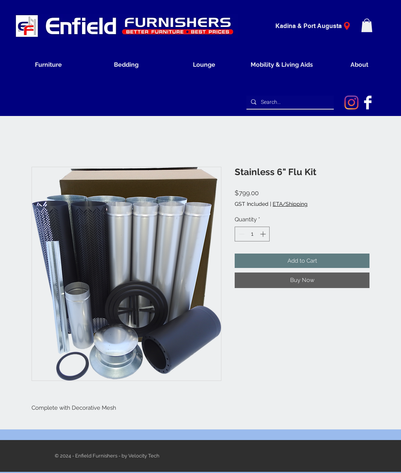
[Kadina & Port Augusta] (315, 25)
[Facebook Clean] (368, 103)
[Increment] (264, 234)
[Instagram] (351, 103)
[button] (367, 25)
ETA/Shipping (290, 204)
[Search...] (289, 102)
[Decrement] (241, 234)
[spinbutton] (252, 234)
